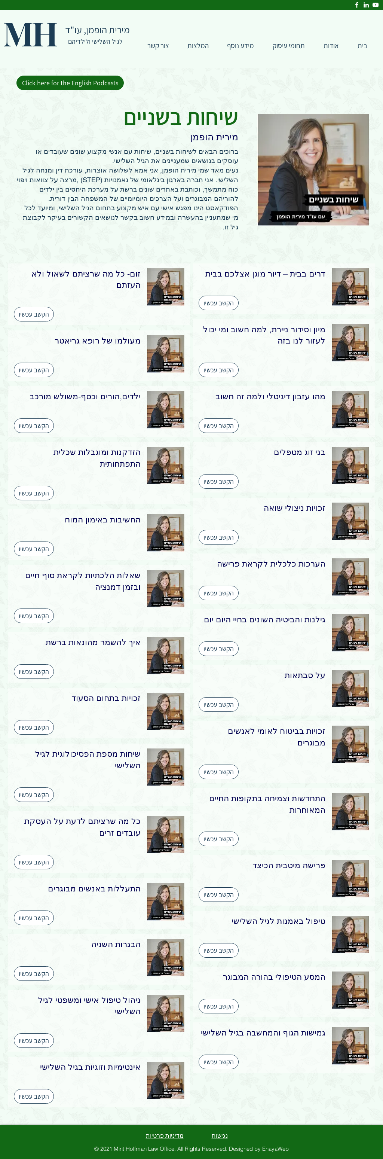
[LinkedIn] (366, 5)
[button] (288, 46)
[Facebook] (357, 5)
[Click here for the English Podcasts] (70, 83)
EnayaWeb (275, 1148)
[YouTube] (375, 5)
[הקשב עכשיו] (219, 303)
